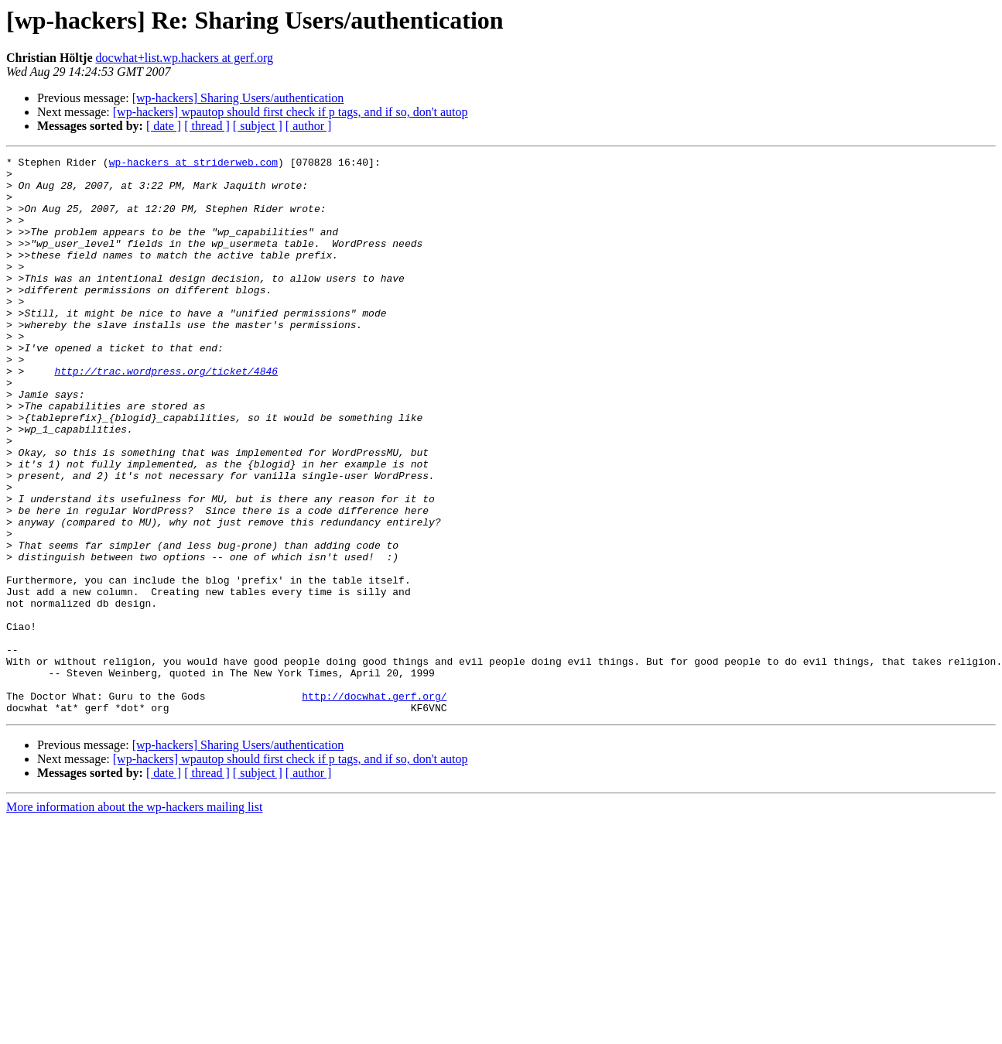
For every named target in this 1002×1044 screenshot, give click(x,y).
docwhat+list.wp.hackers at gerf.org (185, 57)
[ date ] (163, 125)
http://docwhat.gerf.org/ (374, 805)
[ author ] (309, 125)
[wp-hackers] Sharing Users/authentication (238, 97)
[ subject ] (257, 125)
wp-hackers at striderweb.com (193, 164)
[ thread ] (207, 125)
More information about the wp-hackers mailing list (134, 918)
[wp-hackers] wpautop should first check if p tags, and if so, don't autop (290, 111)
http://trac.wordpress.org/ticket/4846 (166, 415)
